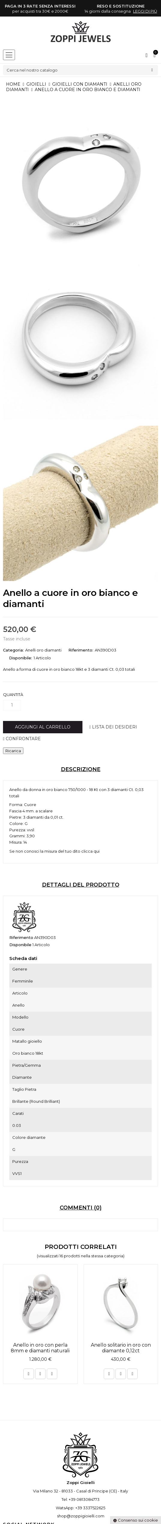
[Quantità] (12, 705)
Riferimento (21, 937)
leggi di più (145, 11)
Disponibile (20, 944)
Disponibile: (20, 657)
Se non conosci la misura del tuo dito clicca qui (54, 851)
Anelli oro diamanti (43, 650)
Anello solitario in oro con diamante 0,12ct (121, 1348)
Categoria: (13, 650)
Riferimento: (80, 650)
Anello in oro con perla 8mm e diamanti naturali (40, 1348)
